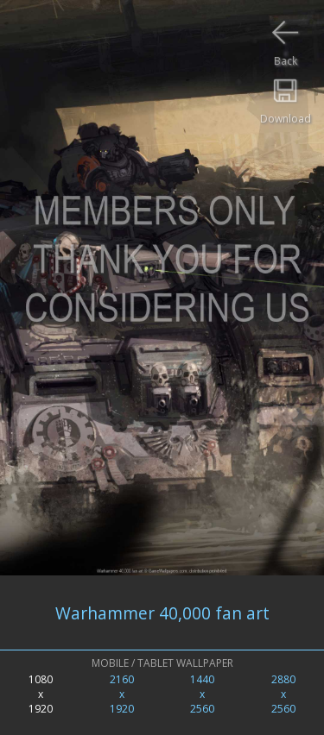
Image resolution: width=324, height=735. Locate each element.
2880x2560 (283, 694)
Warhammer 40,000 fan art (162, 613)
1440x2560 (202, 694)
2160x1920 (122, 694)
